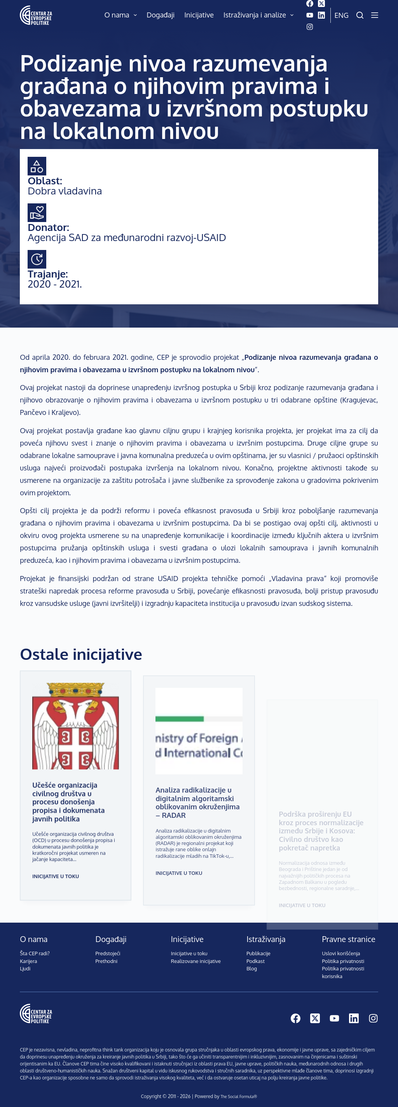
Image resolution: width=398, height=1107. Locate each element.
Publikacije (258, 949)
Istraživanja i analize (260, 15)
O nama (122, 15)
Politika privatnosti (343, 956)
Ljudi (25, 964)
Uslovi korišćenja (341, 949)
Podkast (255, 956)
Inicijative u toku (55, 876)
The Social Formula (237, 1092)
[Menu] (374, 15)
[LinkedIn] (321, 15)
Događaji (161, 14)
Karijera (28, 956)
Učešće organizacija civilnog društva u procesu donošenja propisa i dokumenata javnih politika (74, 808)
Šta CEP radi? (35, 949)
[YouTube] (309, 15)
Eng (342, 15)
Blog (251, 964)
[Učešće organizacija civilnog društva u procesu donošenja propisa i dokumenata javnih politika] (75, 738)
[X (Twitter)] (321, 3)
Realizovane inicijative (196, 956)
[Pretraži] (359, 15)
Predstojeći (108, 949)
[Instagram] (309, 26)
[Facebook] (309, 3)
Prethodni (107, 956)
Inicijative (199, 14)
